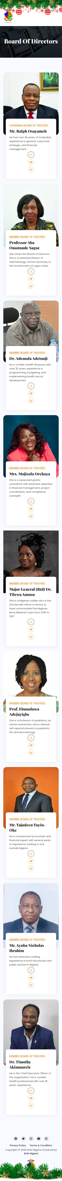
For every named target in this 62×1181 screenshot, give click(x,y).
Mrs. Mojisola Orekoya (29, 473)
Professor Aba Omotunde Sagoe (24, 245)
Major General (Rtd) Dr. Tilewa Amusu (30, 592)
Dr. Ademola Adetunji (28, 358)
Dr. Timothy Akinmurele (20, 1064)
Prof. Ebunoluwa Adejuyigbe (24, 711)
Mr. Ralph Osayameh (28, 131)
